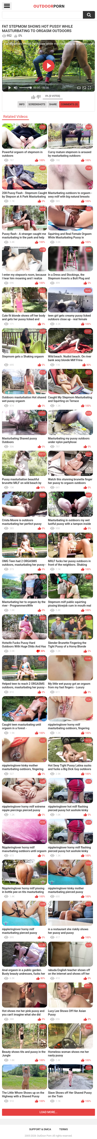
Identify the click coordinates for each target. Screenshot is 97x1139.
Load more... (49, 1112)
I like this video (33, 97)
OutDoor (49, 6)
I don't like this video (38, 97)
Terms (63, 1129)
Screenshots (37, 104)
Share (53, 104)
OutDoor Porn (44, 1135)
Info (22, 104)
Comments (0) (69, 104)
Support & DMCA (40, 1129)
